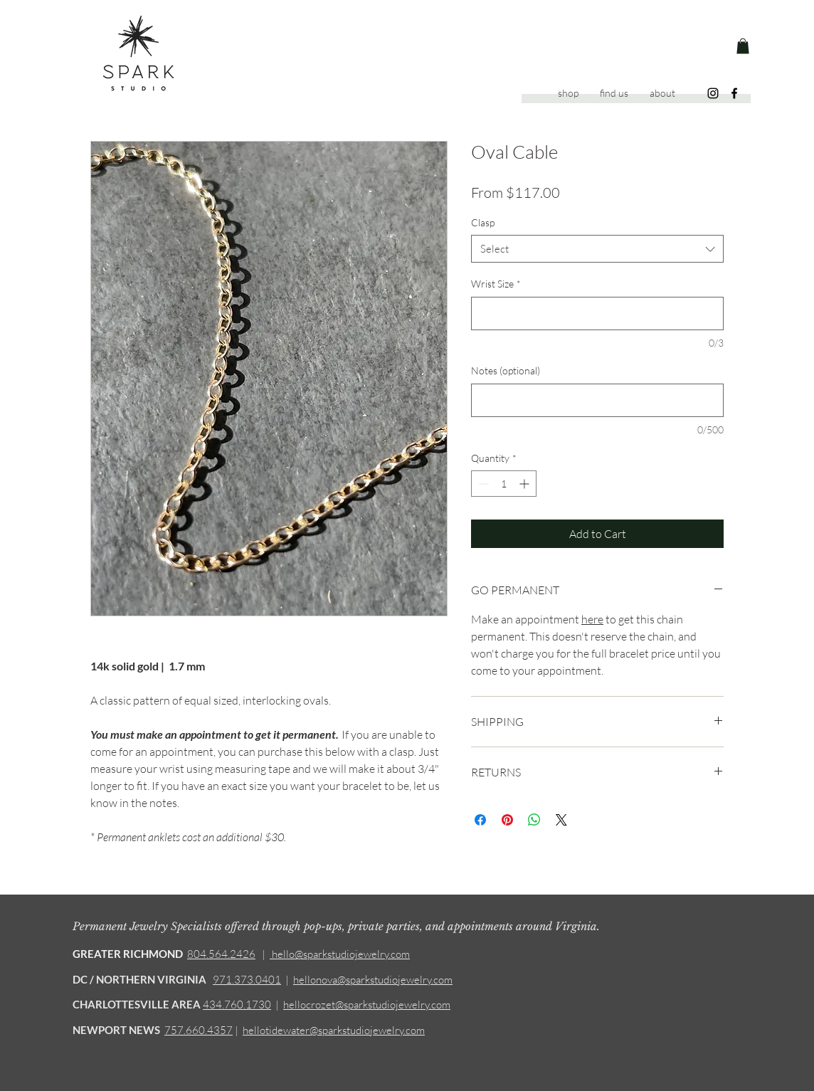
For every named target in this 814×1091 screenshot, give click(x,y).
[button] (742, 46)
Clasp (483, 222)
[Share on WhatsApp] (534, 819)
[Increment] (525, 483)
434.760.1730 (237, 1004)
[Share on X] (561, 819)
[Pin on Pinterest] (507, 819)
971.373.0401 (247, 979)
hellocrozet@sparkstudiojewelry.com (366, 1004)
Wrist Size (496, 284)
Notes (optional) (505, 370)
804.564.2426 (221, 954)
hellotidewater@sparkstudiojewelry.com (334, 1030)
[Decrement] (482, 483)
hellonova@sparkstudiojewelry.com (373, 979)
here (592, 619)
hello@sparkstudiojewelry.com (340, 954)
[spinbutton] (504, 483)
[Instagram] (713, 93)
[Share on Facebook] (480, 819)
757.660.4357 (198, 1030)
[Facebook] (734, 93)
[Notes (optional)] (597, 400)
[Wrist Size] (597, 313)
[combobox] (597, 249)
